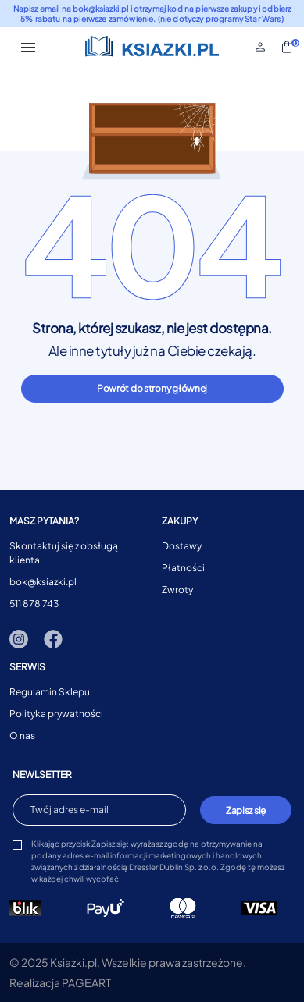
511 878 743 (34, 603)
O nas (22, 735)
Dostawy (182, 546)
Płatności (183, 568)
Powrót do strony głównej (152, 388)
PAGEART (86, 982)
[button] (260, 47)
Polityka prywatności (56, 714)
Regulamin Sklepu (49, 692)
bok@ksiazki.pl (43, 582)
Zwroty (177, 589)
